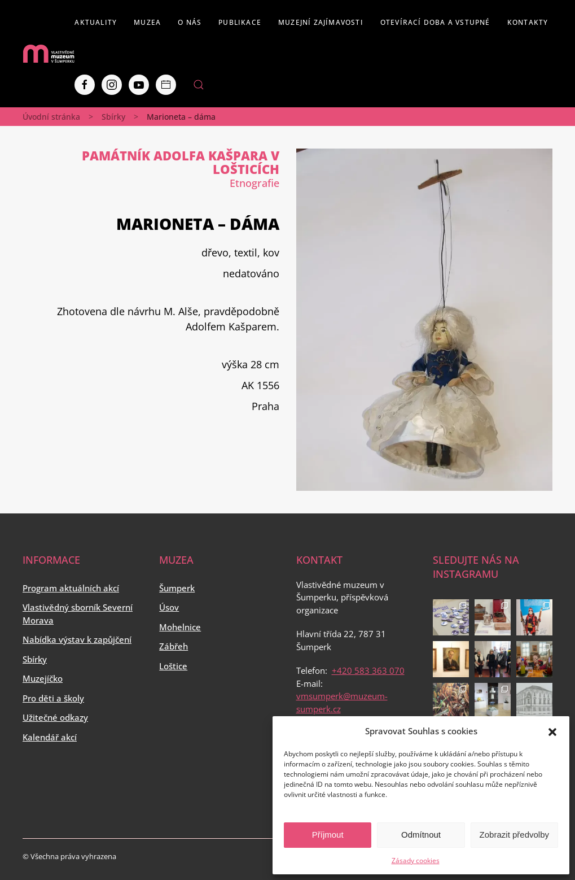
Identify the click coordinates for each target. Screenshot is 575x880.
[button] (552, 731)
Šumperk (177, 588)
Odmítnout (421, 834)
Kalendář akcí (50, 737)
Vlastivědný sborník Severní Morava (78, 614)
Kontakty (527, 22)
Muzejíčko (43, 678)
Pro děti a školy (53, 698)
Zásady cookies (416, 860)
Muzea (147, 22)
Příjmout (328, 834)
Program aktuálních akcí (71, 588)
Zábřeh (173, 646)
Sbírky (113, 116)
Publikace (239, 22)
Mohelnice (180, 627)
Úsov (169, 607)
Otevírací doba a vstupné (435, 22)
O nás (189, 22)
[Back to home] (48, 53)
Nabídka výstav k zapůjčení (77, 639)
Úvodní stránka (51, 116)
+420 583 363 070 (368, 670)
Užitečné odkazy (55, 717)
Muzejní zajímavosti (320, 22)
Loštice (173, 666)
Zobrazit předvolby (514, 834)
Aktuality (95, 22)
